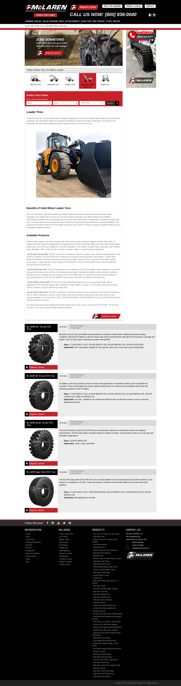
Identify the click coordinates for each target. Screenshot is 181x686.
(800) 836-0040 (101, 305)
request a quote (33, 308)
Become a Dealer (65, 553)
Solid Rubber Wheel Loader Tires (105, 567)
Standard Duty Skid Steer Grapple (105, 630)
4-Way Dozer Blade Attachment (104, 608)
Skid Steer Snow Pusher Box (103, 674)
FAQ (27, 562)
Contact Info (30, 539)
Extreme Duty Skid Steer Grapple (105, 624)
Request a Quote (88, 7)
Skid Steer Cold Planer (101, 561)
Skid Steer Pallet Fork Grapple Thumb (106, 665)
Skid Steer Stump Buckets (102, 657)
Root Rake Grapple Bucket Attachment (107, 649)
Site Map (29, 545)
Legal (28, 559)
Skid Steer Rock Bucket (101, 638)
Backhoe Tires (98, 556)
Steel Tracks (113, 21)
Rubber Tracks (33, 21)
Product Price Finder (45, 15)
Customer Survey (65, 559)
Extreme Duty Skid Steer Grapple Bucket (107, 614)
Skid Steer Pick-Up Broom (102, 600)
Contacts (150, 6)
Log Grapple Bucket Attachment (104, 641)
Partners (29, 548)
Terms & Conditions (33, 553)
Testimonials (63, 556)
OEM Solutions (64, 551)
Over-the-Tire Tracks (93, 21)
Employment (30, 551)
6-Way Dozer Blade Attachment (104, 605)
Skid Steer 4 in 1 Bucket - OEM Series (107, 622)
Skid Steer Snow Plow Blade (103, 671)
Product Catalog (133, 6)
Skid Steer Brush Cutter (101, 564)
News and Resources (33, 542)
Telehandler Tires (99, 547)
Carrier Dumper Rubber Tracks (104, 570)
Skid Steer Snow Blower (101, 676)
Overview (63, 327)
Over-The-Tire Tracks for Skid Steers (106, 534)
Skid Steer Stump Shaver (102, 654)
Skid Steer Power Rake (101, 572)
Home (27, 26)
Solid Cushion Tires (53, 21)
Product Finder (64, 564)
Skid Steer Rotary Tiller (101, 594)
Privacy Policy (31, 556)
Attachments (72, 21)
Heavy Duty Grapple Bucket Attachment (107, 627)
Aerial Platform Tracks (101, 575)
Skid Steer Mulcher (100, 544)
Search (113, 103)
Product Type (85, 103)
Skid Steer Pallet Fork (101, 662)
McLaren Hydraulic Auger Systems (105, 589)
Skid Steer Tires (99, 537)
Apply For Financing (112, 6)
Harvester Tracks (99, 586)
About (28, 537)
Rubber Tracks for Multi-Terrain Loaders (107, 558)
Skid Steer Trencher (100, 591)
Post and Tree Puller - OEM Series (105, 660)
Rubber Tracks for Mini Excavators (105, 550)
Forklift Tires (63, 548)
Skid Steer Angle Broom (101, 597)
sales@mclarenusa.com (141, 548)
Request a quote (104, 316)
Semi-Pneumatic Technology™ (77, 327)
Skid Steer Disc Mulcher (101, 553)
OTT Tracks (63, 537)
